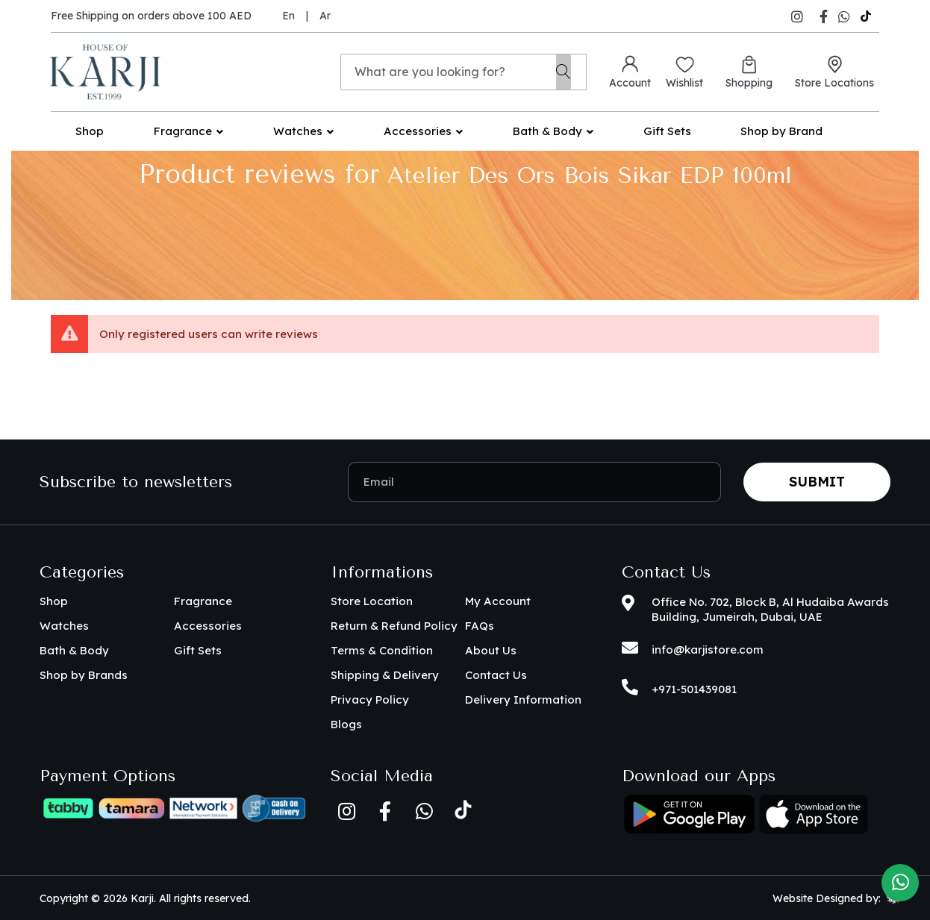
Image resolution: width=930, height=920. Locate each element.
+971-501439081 (694, 689)
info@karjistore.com (708, 649)
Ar (325, 15)
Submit (817, 481)
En (288, 15)
